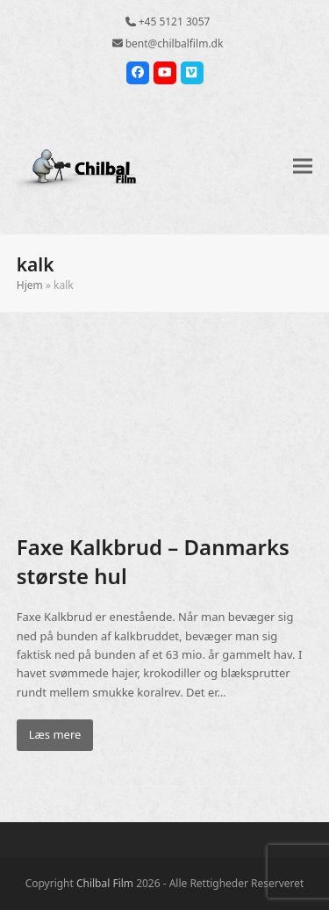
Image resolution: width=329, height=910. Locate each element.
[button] (302, 165)
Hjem (30, 285)
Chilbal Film (104, 883)
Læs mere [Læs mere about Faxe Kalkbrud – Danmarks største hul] (55, 734)
